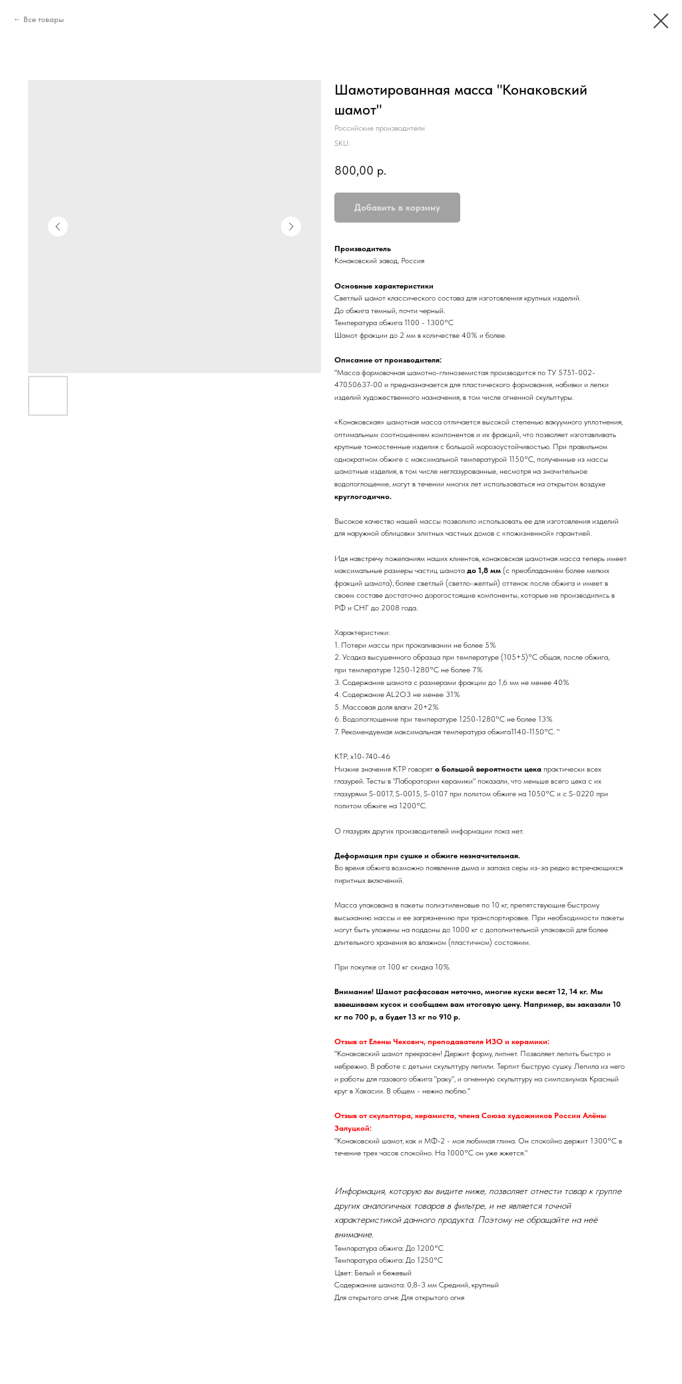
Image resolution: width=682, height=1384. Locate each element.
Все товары (43, 19)
